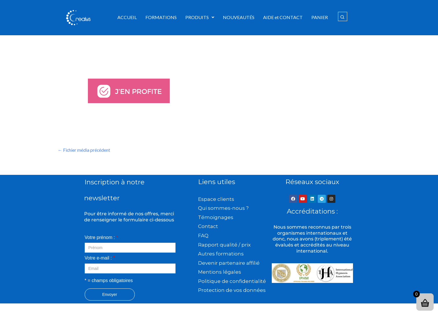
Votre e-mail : (100, 258)
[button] (200, 17)
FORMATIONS (161, 17)
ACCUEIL (127, 17)
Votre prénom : (101, 237)
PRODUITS (199, 17)
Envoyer (109, 294)
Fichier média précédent (84, 150)
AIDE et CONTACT (283, 17)
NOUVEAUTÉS (238, 17)
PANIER (319, 17)
